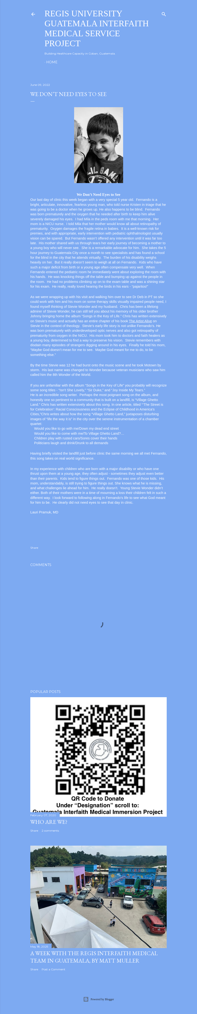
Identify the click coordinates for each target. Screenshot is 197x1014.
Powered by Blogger (98, 999)
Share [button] (34, 547)
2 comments (50, 830)
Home (52, 62)
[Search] (164, 13)
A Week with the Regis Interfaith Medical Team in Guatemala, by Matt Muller (94, 956)
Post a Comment (53, 969)
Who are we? (48, 821)
